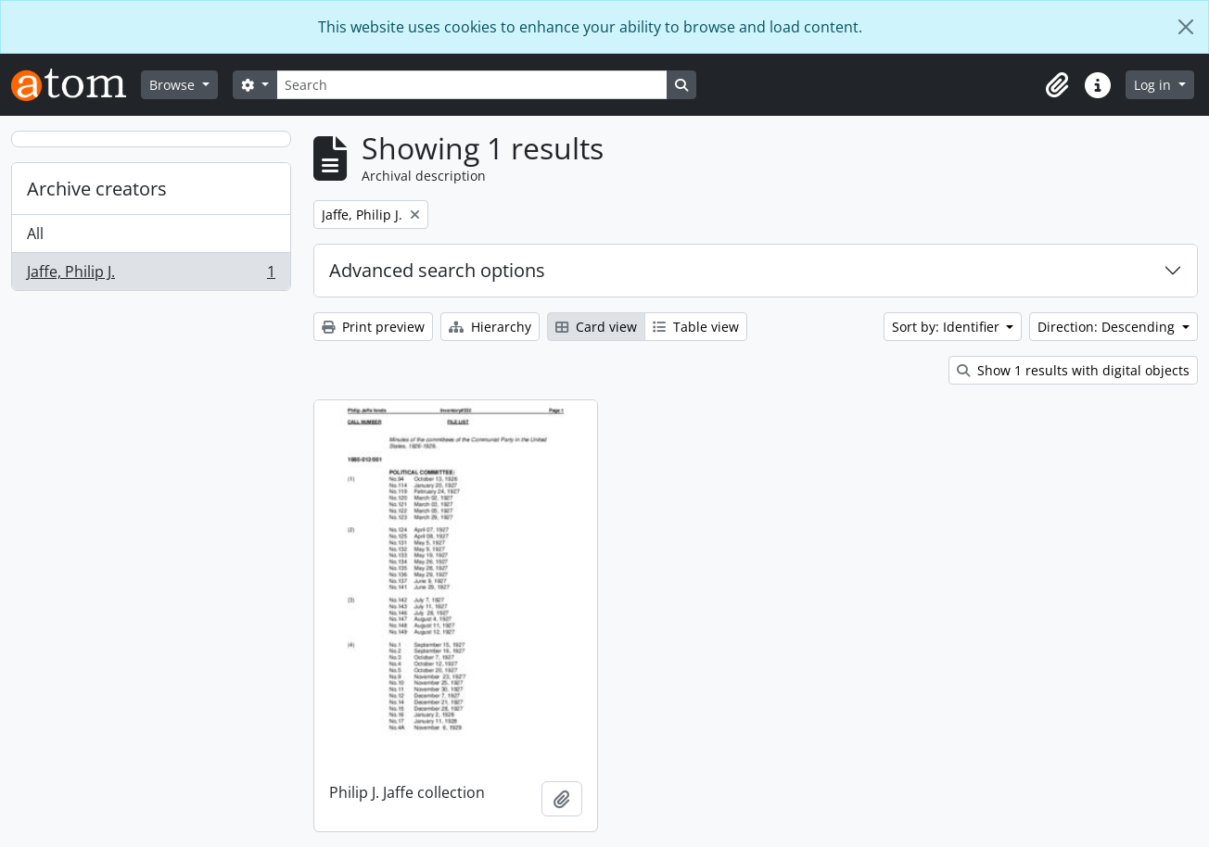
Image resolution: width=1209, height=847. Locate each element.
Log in (1154, 85)
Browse (173, 85)
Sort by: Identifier (947, 326)
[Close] (1186, 27)
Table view (696, 326)
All (35, 233)
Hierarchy (490, 326)
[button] (1057, 85)
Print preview (373, 326)
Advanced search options (437, 270)
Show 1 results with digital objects (1073, 370)
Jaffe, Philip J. (150, 275)
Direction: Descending (1107, 326)
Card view (596, 326)
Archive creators (97, 188)
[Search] (472, 84)
